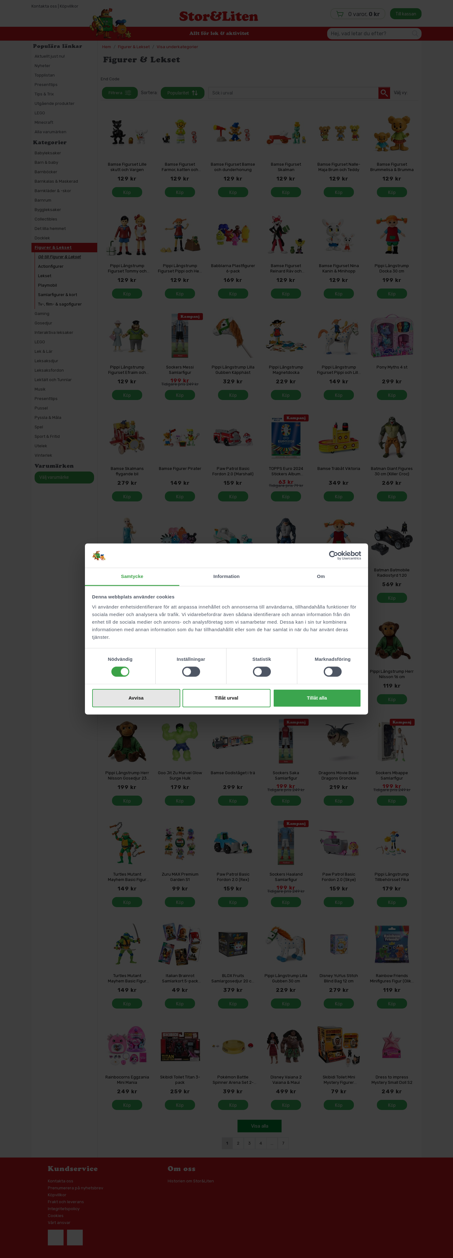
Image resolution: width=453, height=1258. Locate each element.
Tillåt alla (317, 697)
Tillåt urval (226, 697)
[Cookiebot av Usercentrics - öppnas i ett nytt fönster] (333, 555)
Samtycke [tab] (132, 576)
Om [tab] (321, 576)
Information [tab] (226, 576)
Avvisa (136, 697)
